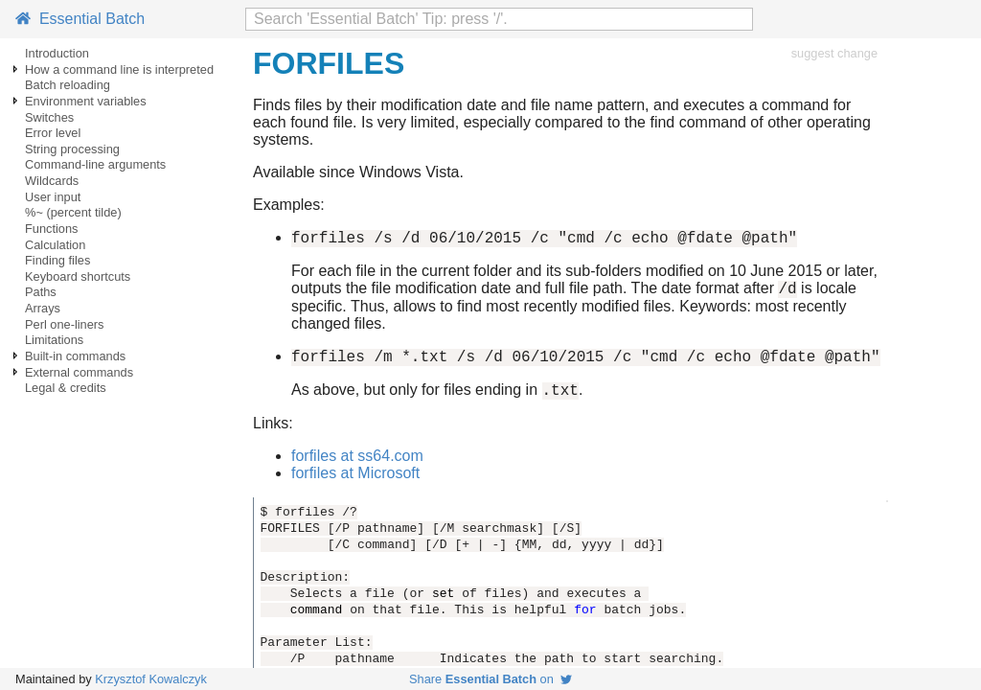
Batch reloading (67, 85)
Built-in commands (75, 356)
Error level (52, 133)
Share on (490, 679)
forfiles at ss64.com (357, 467)
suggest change (834, 53)
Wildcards (52, 180)
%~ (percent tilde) (73, 212)
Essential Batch (80, 19)
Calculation (55, 245)
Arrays (42, 308)
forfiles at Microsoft (355, 484)
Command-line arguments (95, 164)
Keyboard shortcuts (77, 276)
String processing (72, 149)
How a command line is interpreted (119, 69)
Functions (51, 228)
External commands (79, 372)
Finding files (57, 260)
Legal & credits (65, 387)
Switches (49, 117)
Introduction (57, 53)
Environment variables (86, 101)
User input (52, 197)
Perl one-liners (64, 324)
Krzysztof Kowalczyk (151, 679)
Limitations (54, 340)
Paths (41, 292)
